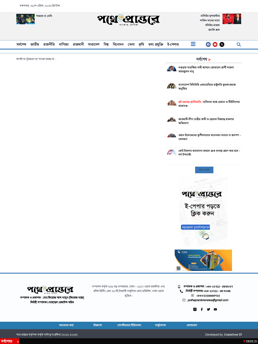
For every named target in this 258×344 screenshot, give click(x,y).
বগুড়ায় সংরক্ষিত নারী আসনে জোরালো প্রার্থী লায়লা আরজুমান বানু (206, 69)
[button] (239, 44)
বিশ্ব (106, 44)
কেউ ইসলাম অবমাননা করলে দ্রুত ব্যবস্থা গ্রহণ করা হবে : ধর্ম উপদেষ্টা (209, 153)
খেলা (131, 44)
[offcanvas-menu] (193, 44)
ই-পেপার (173, 44)
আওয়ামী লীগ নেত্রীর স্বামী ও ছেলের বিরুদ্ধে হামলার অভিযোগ (206, 121)
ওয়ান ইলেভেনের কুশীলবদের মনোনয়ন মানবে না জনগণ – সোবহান (209, 137)
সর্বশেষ (21, 44)
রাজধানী (78, 44)
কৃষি (141, 44)
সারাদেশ (93, 44)
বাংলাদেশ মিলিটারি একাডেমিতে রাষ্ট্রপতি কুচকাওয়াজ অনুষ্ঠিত (207, 87)
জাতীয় (34, 44)
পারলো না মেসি (44, 16)
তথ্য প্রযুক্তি (155, 44)
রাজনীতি (49, 44)
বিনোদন (118, 44)
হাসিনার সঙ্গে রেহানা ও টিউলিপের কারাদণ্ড (209, 104)
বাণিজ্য (63, 44)
